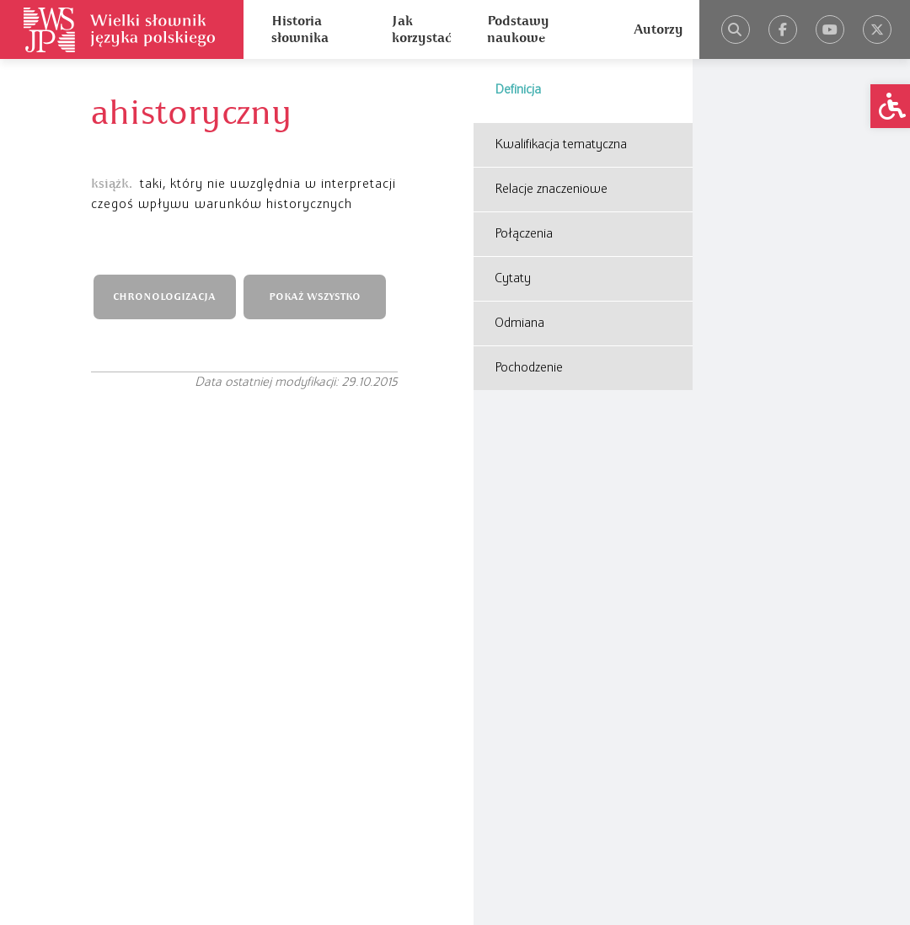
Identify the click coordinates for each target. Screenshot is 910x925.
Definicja (518, 90)
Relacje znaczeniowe (551, 189)
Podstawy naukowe (518, 29)
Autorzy (658, 29)
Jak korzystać (421, 29)
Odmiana (519, 323)
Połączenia (524, 234)
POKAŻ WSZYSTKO (315, 297)
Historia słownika (300, 29)
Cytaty (513, 279)
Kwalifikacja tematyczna (561, 145)
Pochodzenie (529, 368)
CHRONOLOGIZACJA (164, 297)
